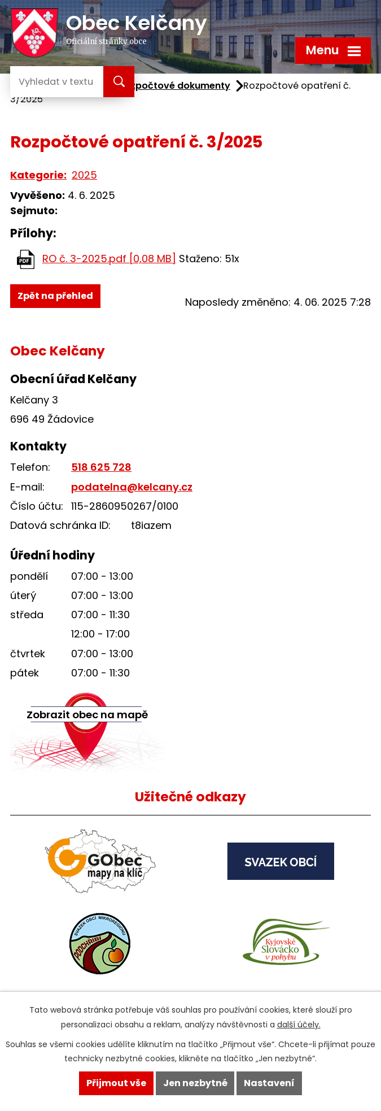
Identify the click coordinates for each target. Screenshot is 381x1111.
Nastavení (269, 1083)
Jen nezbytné (195, 1083)
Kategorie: (38, 175)
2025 (84, 175)
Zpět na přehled (55, 295)
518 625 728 (101, 467)
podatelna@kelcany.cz (131, 487)
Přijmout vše (116, 1083)
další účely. (299, 1024)
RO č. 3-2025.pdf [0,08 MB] (109, 258)
